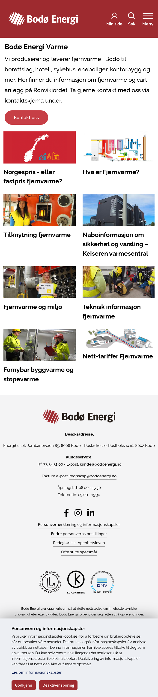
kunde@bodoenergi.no (100, 464)
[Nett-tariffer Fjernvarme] (118, 346)
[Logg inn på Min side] (114, 19)
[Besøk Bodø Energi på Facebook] (66, 512)
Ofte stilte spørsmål (79, 552)
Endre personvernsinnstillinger (79, 533)
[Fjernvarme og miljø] (39, 289)
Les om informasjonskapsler (37, 672)
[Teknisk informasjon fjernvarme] (118, 294)
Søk (131, 18)
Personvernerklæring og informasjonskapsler (79, 524)
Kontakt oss (26, 117)
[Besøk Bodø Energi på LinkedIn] (91, 512)
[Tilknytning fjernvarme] (39, 217)
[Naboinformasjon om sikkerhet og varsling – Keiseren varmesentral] (118, 227)
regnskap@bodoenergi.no (92, 476)
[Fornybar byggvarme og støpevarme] (39, 357)
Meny (147, 18)
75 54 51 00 (53, 464)
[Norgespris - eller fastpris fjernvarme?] (39, 159)
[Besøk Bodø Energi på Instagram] (78, 512)
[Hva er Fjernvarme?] (118, 154)
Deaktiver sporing (58, 685)
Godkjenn (23, 685)
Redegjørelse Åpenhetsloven (79, 542)
